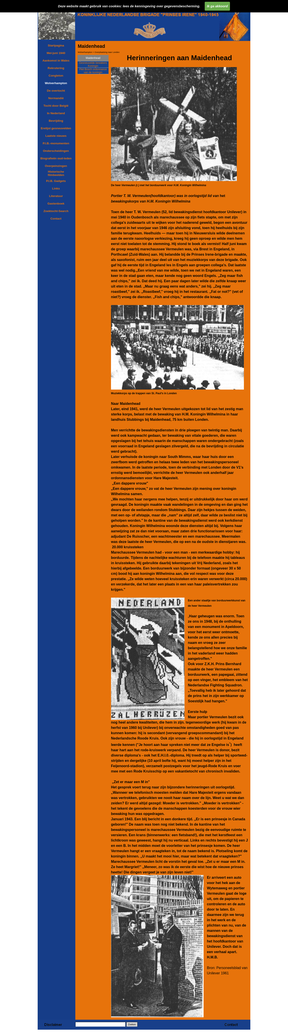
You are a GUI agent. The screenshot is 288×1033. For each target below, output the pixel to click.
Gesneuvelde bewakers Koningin (93, 64)
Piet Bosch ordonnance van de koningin (93, 71)
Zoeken (132, 1024)
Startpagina (56, 45)
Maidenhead (93, 58)
